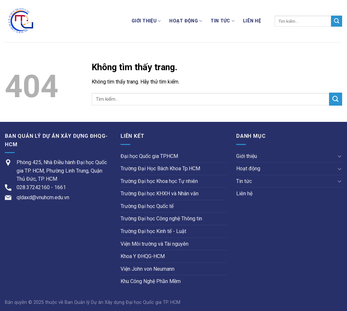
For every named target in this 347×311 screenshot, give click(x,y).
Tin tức (223, 21)
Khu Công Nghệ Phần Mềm (151, 281)
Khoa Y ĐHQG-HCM (143, 256)
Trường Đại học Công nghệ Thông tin (161, 218)
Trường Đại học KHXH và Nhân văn (160, 193)
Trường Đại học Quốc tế (147, 206)
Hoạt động (185, 21)
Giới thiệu (146, 21)
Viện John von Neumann (147, 269)
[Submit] (336, 21)
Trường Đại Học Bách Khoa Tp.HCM (160, 168)
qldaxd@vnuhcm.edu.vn (43, 197)
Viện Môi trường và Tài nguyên (154, 244)
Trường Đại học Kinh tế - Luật (153, 231)
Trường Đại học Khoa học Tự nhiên (159, 181)
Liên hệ (252, 21)
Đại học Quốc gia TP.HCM (149, 156)
